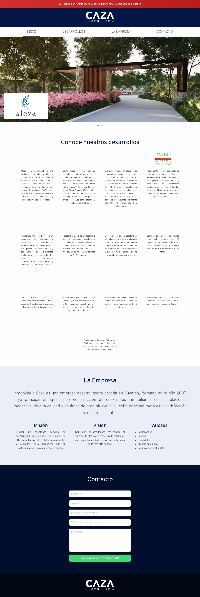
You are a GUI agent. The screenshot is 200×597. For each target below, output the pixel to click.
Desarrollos (73, 32)
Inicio (31, 32)
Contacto (165, 32)
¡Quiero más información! (100, 558)
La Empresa (120, 32)
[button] (98, 125)
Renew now (107, 3)
